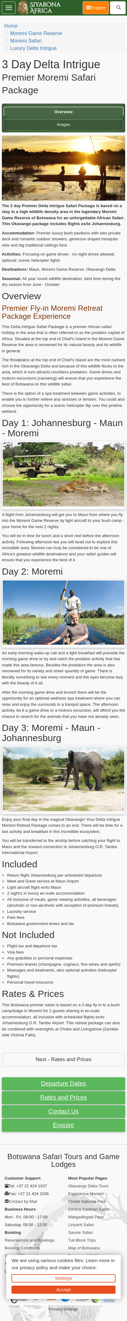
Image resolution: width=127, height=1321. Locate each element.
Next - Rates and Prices (63, 1059)
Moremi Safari (26, 40)
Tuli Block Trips (82, 1240)
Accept (63, 1289)
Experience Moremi (86, 1193)
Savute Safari (80, 1232)
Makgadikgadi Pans (86, 1217)
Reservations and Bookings (30, 1240)
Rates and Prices (63, 1097)
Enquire (63, 1125)
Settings (63, 1278)
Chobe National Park (87, 1201)
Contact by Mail (23, 1201)
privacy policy (34, 1267)
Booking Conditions (22, 1248)
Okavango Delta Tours (88, 1186)
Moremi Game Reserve (36, 33)
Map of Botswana (84, 1248)
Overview (63, 111)
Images (63, 124)
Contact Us (63, 1111)
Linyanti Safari (81, 1224)
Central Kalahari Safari (89, 1209)
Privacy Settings (63, 1309)
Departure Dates (63, 1083)
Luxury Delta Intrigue (33, 48)
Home (11, 26)
